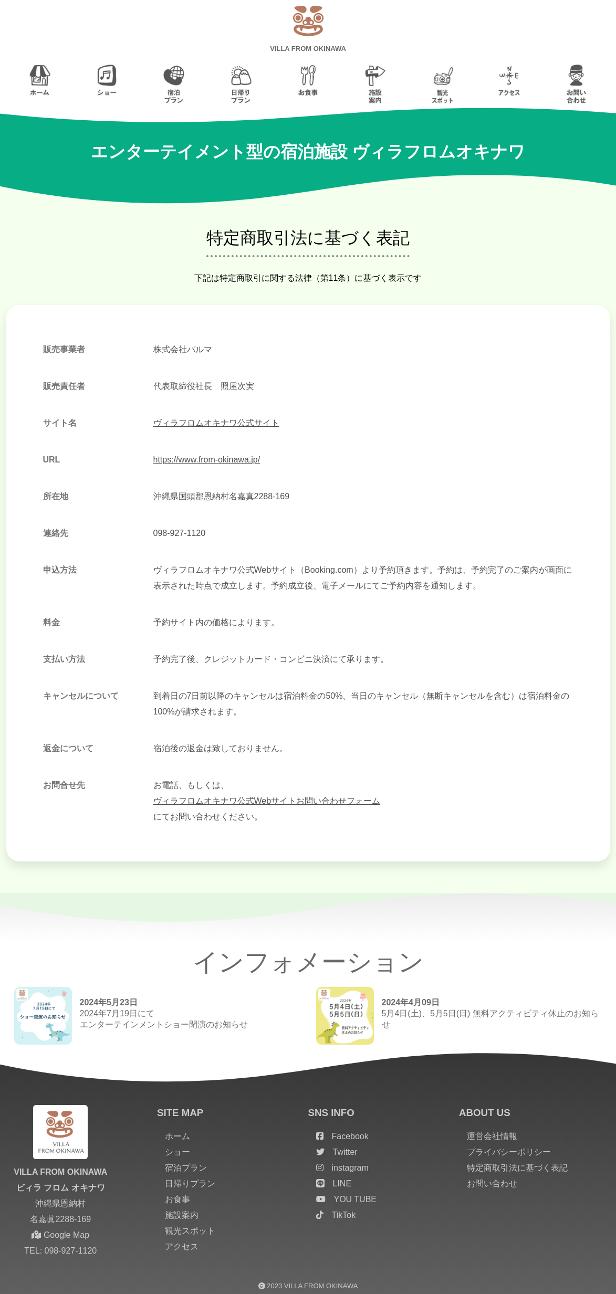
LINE (334, 1183)
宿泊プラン (186, 1167)
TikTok (336, 1215)
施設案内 (182, 1215)
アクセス (182, 1246)
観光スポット (190, 1230)
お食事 (177, 1199)
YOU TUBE (346, 1199)
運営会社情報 (492, 1136)
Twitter (337, 1152)
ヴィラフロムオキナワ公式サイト (216, 422)
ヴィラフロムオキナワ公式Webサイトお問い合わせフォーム (267, 800)
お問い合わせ (492, 1183)
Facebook (342, 1136)
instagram (342, 1167)
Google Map (60, 1234)
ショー (177, 1152)
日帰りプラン (190, 1183)
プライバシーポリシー (509, 1152)
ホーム (177, 1136)
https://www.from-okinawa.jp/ (206, 459)
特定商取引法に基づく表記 (517, 1167)
